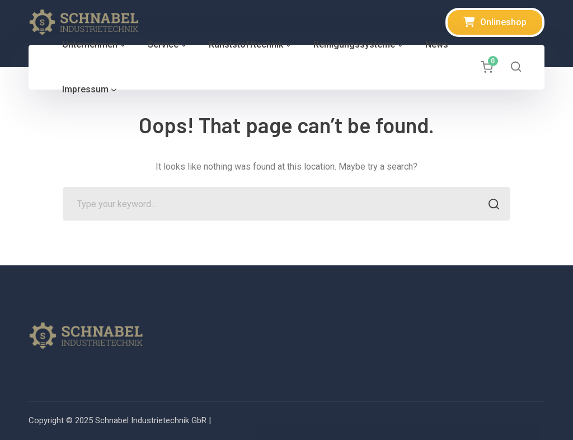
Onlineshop (503, 22)
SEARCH (490, 205)
